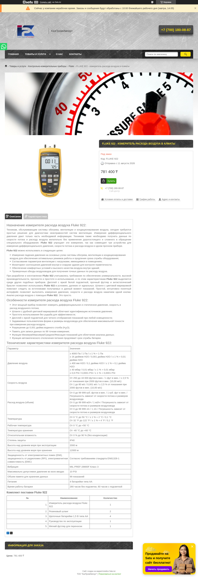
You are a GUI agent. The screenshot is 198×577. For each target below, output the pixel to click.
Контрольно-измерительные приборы (47, 66)
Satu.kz (112, 571)
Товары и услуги (35, 54)
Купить (111, 181)
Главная (13, 54)
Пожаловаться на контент (110, 574)
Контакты (75, 54)
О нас (59, 54)
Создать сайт (45, 2)
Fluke (71, 66)
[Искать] (185, 54)
